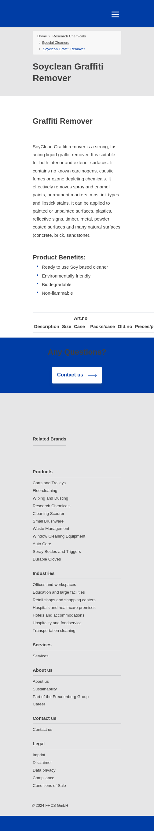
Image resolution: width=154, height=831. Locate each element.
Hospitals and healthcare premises (64, 607)
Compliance (43, 778)
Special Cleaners (55, 42)
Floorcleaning (45, 490)
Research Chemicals (69, 36)
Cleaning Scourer (48, 513)
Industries (44, 573)
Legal (39, 743)
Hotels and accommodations (58, 615)
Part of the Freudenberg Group (61, 696)
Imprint (39, 755)
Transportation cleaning (54, 630)
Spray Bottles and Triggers (57, 551)
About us (43, 670)
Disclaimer (42, 762)
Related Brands (49, 438)
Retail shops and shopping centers (64, 600)
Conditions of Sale (49, 785)
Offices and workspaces (54, 584)
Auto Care (42, 544)
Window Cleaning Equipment (59, 536)
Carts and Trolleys (49, 483)
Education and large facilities (59, 592)
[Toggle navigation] (115, 14)
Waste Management (51, 528)
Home (42, 36)
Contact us (45, 718)
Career (39, 704)
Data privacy (44, 770)
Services (42, 644)
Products (43, 471)
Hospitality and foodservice (57, 623)
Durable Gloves (47, 559)
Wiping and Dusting (50, 498)
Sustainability (45, 689)
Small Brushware (48, 521)
